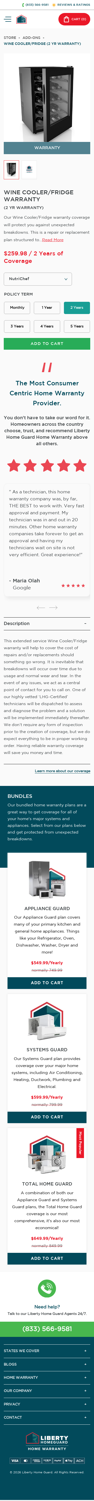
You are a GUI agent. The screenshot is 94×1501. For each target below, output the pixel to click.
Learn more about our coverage (62, 771)
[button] (47, 1289)
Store (10, 37)
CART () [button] (74, 19)
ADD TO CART (47, 344)
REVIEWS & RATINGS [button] (73, 4)
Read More (52, 240)
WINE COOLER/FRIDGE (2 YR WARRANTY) (42, 43)
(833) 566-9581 (47, 1329)
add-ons (31, 37)
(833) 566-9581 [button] (37, 4)
